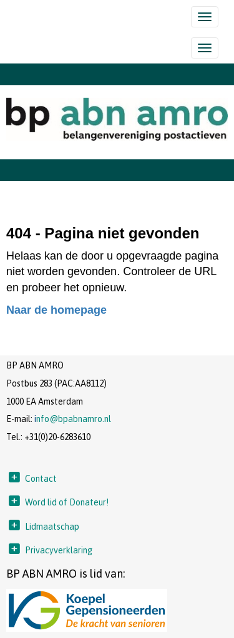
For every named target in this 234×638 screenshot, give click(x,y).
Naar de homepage (56, 310)
